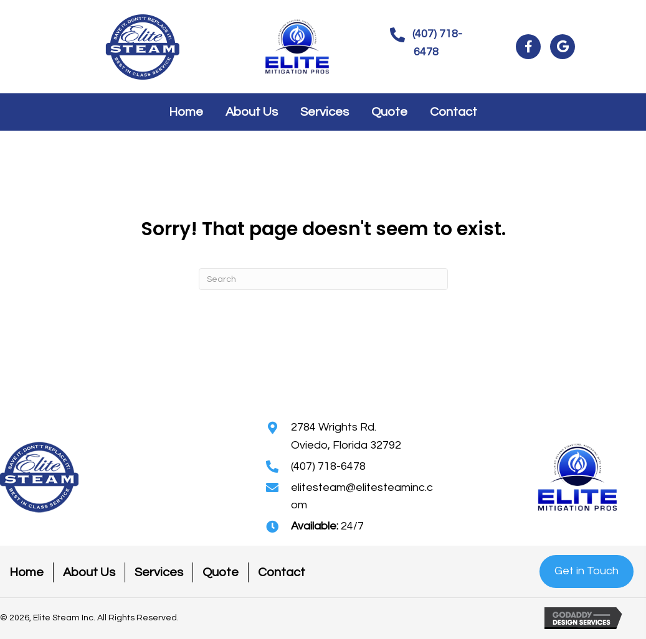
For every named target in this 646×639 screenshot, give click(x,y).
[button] (426, 44)
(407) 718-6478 (328, 466)
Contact (281, 572)
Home (26, 572)
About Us (89, 572)
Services (159, 572)
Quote (220, 572)
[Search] (323, 279)
